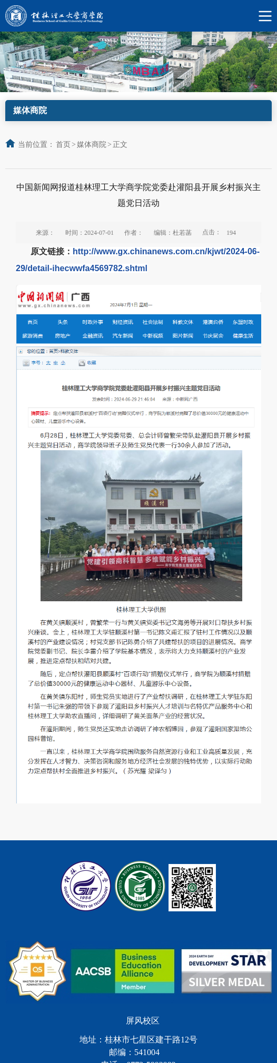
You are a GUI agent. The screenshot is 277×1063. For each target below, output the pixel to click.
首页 (63, 144)
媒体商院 (91, 144)
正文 (120, 144)
